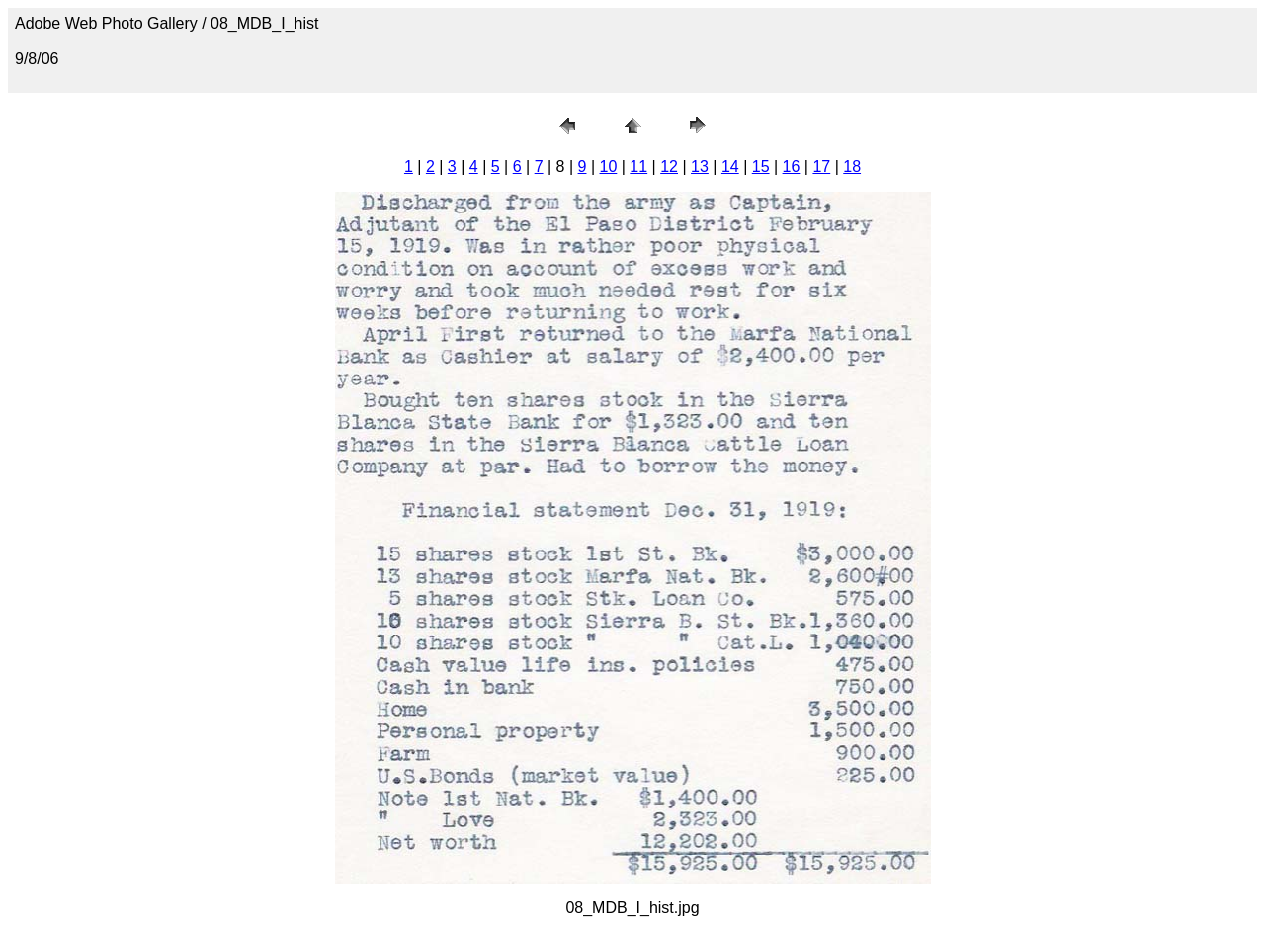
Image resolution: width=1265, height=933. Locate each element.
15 (761, 166)
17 (821, 166)
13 (700, 166)
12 (669, 166)
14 (730, 166)
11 (638, 166)
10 (609, 166)
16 (792, 166)
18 (852, 166)
